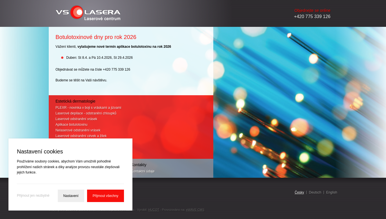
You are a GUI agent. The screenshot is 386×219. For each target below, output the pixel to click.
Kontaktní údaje (142, 171)
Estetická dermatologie (76, 101)
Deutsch (315, 192)
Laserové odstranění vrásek (76, 119)
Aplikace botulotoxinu (71, 125)
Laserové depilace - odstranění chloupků (86, 113)
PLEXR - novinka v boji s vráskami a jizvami (88, 108)
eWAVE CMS (195, 209)
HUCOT (153, 209)
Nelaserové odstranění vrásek (78, 130)
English (331, 192)
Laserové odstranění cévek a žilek (81, 136)
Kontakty (138, 164)
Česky (299, 192)
